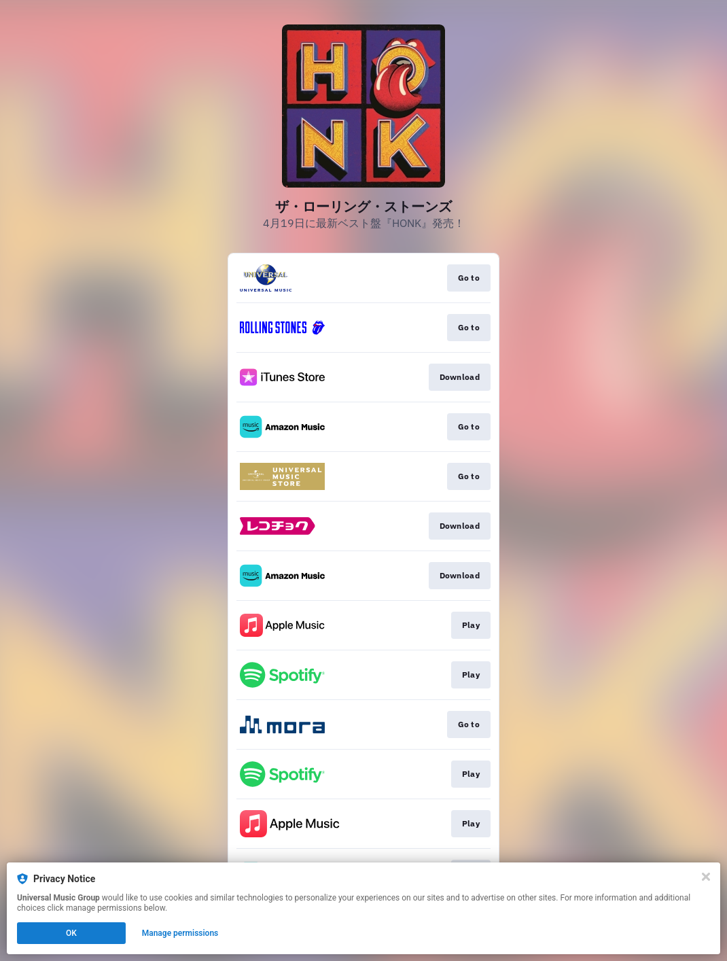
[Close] (706, 877)
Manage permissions (180, 933)
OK (71, 933)
